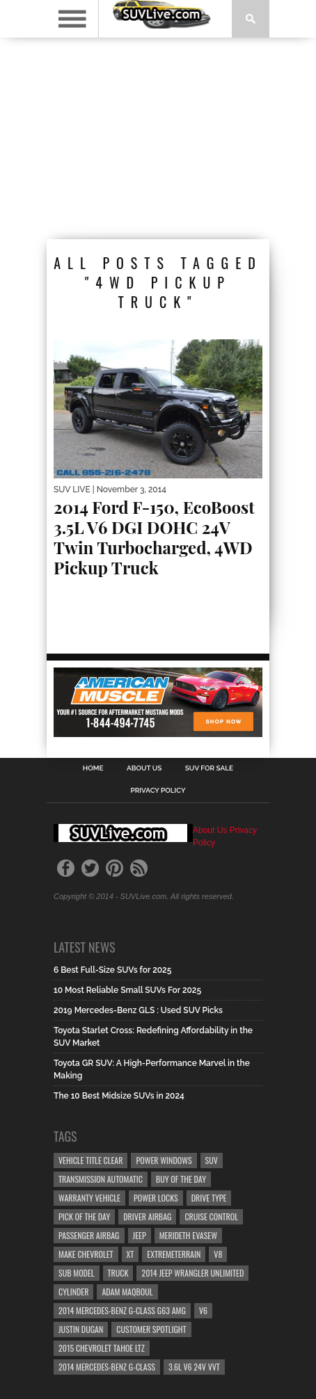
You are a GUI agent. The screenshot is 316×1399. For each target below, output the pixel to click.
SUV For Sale (209, 768)
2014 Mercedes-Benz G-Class (106, 1367)
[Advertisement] (158, 138)
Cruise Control (211, 1216)
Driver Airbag (147, 1216)
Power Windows (163, 1160)
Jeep (139, 1235)
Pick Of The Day (84, 1216)
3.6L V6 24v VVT (194, 1367)
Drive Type (209, 1198)
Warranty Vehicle (89, 1198)
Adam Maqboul (127, 1291)
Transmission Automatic (100, 1179)
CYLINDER (73, 1291)
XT (130, 1254)
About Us (144, 768)
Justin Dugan (80, 1329)
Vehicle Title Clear (90, 1160)
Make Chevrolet (85, 1254)
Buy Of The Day (181, 1179)
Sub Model (76, 1273)
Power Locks (156, 1198)
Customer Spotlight (151, 1329)
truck (118, 1273)
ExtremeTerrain (173, 1254)
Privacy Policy (157, 790)
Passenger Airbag (89, 1235)
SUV (211, 1160)
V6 (203, 1310)
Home (93, 768)
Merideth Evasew (188, 1235)
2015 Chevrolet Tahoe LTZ (101, 1348)
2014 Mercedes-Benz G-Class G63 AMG (122, 1310)
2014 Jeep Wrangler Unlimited (192, 1273)
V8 (218, 1254)
